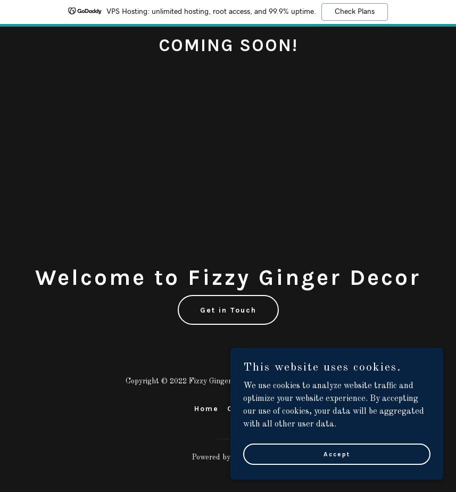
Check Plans (355, 11)
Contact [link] (244, 408)
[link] (228, 49)
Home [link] (206, 408)
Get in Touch (228, 310)
